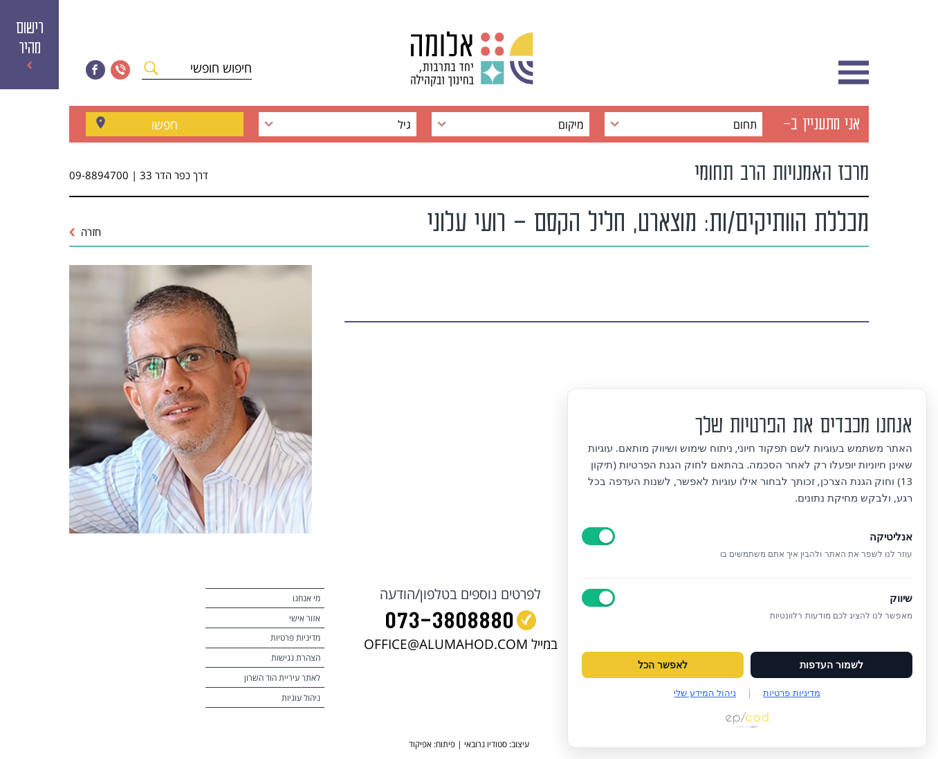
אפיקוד (420, 744)
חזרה (85, 232)
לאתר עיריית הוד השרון (282, 678)
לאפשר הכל (663, 664)
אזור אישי (304, 618)
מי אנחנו (306, 598)
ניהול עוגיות (301, 698)
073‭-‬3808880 (449, 623)
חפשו (164, 124)
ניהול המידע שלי (705, 692)
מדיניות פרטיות (295, 637)
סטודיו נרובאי (485, 744)
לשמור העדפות (831, 664)
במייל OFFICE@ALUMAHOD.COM (461, 644)
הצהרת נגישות (295, 658)
